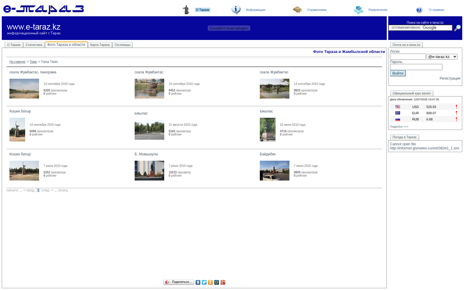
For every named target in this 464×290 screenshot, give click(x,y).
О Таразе (14, 44)
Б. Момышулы (146, 154)
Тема (33, 61)
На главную (17, 61)
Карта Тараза (100, 44)
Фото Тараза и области (66, 45)
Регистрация (450, 78)
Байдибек (268, 154)
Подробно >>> (399, 126)
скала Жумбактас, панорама (32, 72)
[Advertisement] (194, 236)
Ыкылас (141, 113)
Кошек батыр (20, 111)
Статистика (34, 44)
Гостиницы (122, 44)
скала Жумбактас (149, 72)
